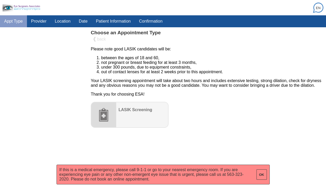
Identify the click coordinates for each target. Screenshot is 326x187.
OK (261, 175)
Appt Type (13, 21)
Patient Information (113, 21)
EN (318, 8)
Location (63, 21)
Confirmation (151, 21)
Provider (39, 21)
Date (83, 21)
